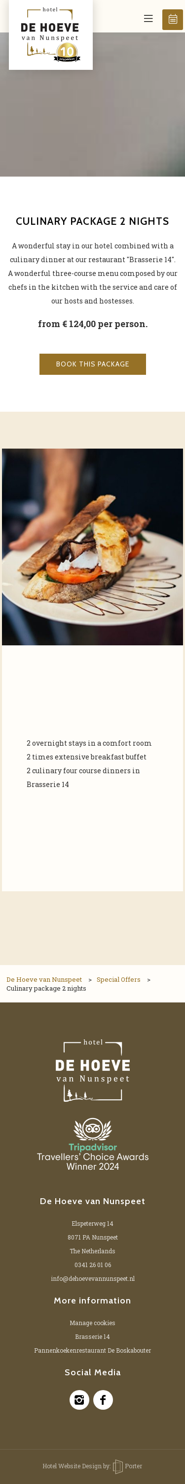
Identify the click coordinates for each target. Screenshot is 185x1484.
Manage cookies (92, 1323)
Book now (173, 19)
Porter (127, 1466)
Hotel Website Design (72, 1466)
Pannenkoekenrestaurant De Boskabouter (92, 1350)
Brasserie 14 (92, 1336)
